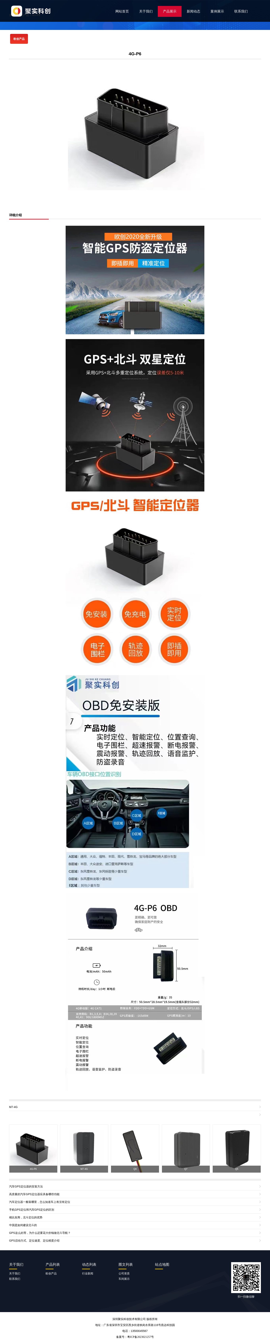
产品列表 (53, 1265)
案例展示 (217, 11)
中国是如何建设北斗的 (23, 1225)
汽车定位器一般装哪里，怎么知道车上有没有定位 (39, 1201)
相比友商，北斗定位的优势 (25, 1217)
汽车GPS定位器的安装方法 (26, 1186)
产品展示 (169, 11)
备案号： (135, 1336)
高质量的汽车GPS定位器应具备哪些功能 (34, 1194)
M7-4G (13, 1107)
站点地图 (162, 1265)
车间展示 (124, 1278)
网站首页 (122, 11)
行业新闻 (87, 1273)
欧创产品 (19, 38)
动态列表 (89, 1265)
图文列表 (126, 1265)
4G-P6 (135, 53)
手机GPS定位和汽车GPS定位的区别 (31, 1209)
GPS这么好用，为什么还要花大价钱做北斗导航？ (40, 1232)
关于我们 (146, 11)
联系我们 (241, 11)
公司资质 (124, 1273)
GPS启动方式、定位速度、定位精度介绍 (34, 1240)
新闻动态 (193, 11)
